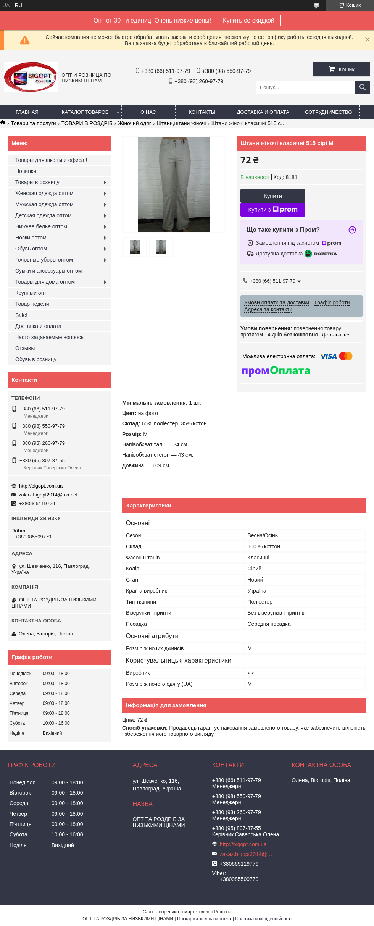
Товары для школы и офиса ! (51, 160)
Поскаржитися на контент (204, 918)
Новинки (25, 171)
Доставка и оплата (263, 112)
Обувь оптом (31, 249)
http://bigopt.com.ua (41, 486)
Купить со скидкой (248, 20)
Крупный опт (31, 293)
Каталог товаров (85, 112)
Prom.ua (222, 912)
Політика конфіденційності (263, 918)
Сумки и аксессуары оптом (48, 271)
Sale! (21, 315)
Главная (27, 112)
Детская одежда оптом (43, 215)
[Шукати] (362, 87)
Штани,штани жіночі (181, 123)
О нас (148, 112)
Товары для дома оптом (45, 282)
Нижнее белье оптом (41, 226)
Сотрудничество (328, 112)
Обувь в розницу (35, 359)
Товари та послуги (33, 123)
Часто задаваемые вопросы (50, 337)
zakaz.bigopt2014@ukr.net (48, 495)
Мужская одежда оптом (44, 204)
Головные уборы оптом (44, 260)
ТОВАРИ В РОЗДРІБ (87, 123)
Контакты (202, 112)
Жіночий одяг (134, 123)
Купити (273, 195)
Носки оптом (31, 237)
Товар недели (32, 304)
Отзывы (25, 348)
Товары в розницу (37, 182)
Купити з (272, 209)
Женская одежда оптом (44, 193)
